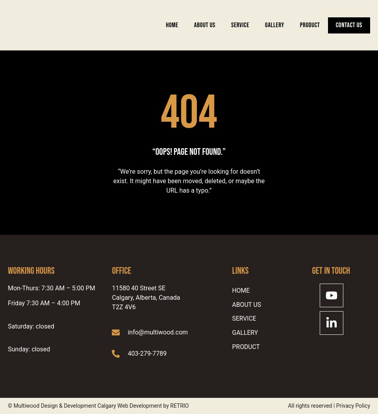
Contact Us (349, 25)
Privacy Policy (353, 406)
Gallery (274, 25)
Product (310, 25)
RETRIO (179, 406)
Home (172, 25)
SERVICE (240, 25)
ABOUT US (204, 25)
